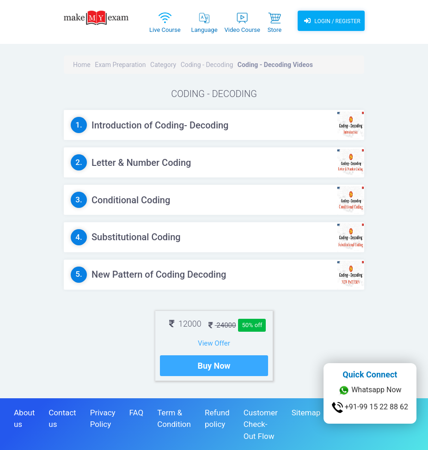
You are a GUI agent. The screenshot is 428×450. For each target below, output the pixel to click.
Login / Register (331, 20)
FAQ (136, 412)
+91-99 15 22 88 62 (370, 407)
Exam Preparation (120, 64)
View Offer (214, 343)
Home (82, 64)
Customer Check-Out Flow (261, 424)
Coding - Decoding (207, 64)
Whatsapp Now (369, 390)
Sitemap (306, 412)
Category (163, 64)
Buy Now (213, 366)
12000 (185, 323)
